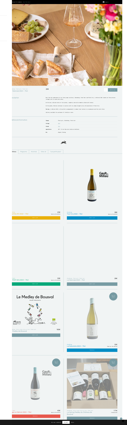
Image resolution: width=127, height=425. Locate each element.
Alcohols (65, 141)
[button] (115, 34)
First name (46, 387)
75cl (78, 114)
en (13, 38)
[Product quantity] (104, 69)
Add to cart (111, 69)
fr (10, 38)
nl (16, 38)
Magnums (54, 141)
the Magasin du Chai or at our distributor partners (89, 372)
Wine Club (13, 29)
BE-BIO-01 (12, 58)
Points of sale (14, 32)
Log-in (112, 2)
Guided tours (14, 23)
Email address (47, 394)
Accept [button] (66, 422)
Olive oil (76, 141)
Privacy (89, 415)
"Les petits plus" (89, 141)
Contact (12, 34)
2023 (78, 111)
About (11, 18)
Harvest (12, 25)
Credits (82, 415)
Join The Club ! (61, 2)
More (72, 422)
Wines (43, 141)
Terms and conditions (71, 415)
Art (11, 27)
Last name (84, 387)
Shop (11, 20)
